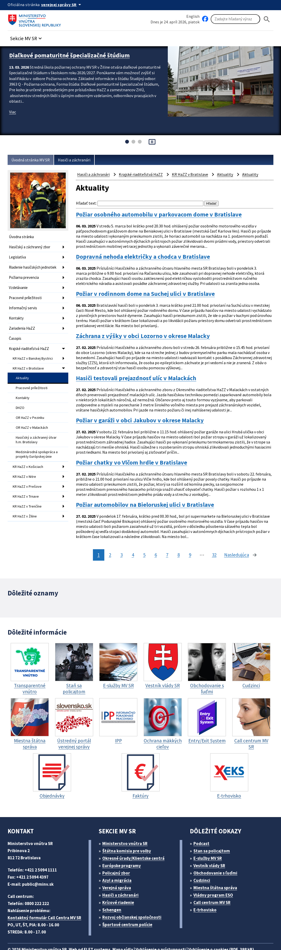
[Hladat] (266, 19)
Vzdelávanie (19, 285)
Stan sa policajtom (213, 835)
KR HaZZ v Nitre (26, 464)
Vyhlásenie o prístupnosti (170, 933)
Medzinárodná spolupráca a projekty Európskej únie (38, 443)
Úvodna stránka (22, 237)
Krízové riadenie (120, 886)
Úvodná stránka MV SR (32, 160)
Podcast (203, 827)
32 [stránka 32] (213, 539)
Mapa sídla (130, 933)
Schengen (114, 894)
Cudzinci (203, 864)
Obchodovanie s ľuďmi (218, 857)
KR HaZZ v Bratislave (30, 362)
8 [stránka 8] (177, 539)
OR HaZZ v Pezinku (31, 408)
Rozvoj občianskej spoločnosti (135, 901)
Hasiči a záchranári (79, 160)
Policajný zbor (118, 857)
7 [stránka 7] (165, 539)
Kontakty (16, 314)
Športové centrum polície (129, 908)
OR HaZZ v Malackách (34, 418)
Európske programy (124, 849)
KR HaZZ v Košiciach (29, 454)
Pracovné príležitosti (26, 295)
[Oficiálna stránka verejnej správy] (63, 5)
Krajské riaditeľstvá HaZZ (30, 343)
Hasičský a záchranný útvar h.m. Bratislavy (37, 429)
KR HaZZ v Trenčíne (29, 492)
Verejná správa (119, 871)
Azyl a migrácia (119, 864)
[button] (28, 37)
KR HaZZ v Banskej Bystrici (34, 352)
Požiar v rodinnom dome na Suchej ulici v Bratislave (151, 293)
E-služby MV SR (211, 842)
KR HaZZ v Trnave (27, 483)
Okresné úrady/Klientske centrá (136, 842)
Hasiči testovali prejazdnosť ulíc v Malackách (141, 373)
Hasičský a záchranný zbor (31, 246)
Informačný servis (24, 304)
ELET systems (102, 933)
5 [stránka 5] (143, 539)
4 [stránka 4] (131, 539)
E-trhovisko (206, 894)
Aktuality (22, 371)
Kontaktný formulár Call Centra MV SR (46, 901)
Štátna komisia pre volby (129, 835)
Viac (13, 111)
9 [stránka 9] (188, 539)
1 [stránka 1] (97, 539)
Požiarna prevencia (25, 275)
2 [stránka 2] (108, 539)
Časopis (16, 333)
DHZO (21, 399)
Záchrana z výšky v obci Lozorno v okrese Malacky (149, 333)
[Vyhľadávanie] (235, 19)
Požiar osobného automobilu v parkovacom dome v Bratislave (166, 214)
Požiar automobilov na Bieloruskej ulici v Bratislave (150, 491)
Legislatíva (18, 256)
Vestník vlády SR (212, 849)
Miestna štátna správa (217, 871)
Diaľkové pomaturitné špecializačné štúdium (73, 55)
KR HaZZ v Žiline (26, 501)
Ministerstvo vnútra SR (127, 827)
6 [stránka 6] (154, 539)
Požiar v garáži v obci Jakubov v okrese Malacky (146, 412)
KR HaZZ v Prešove (28, 473)
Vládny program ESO (216, 879)
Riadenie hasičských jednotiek (34, 266)
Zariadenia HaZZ (23, 323)
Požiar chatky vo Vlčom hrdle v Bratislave (136, 452)
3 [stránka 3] (120, 539)
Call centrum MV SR (215, 886)
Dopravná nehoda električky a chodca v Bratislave (148, 254)
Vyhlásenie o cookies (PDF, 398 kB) (235, 933)
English (193, 16)
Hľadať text (86, 203)
